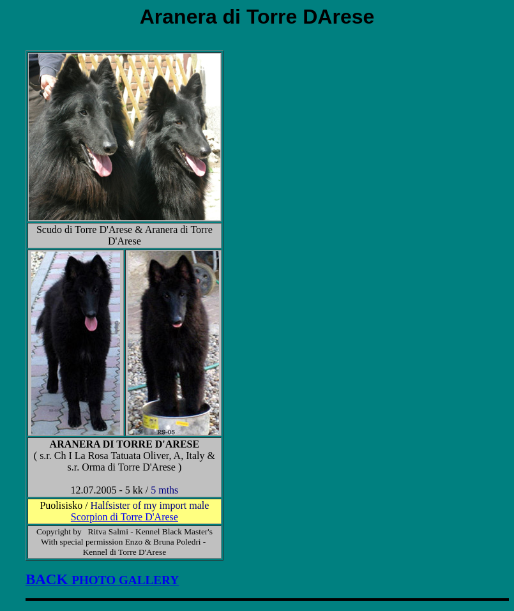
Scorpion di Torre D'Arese (124, 516)
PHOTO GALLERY (102, 580)
